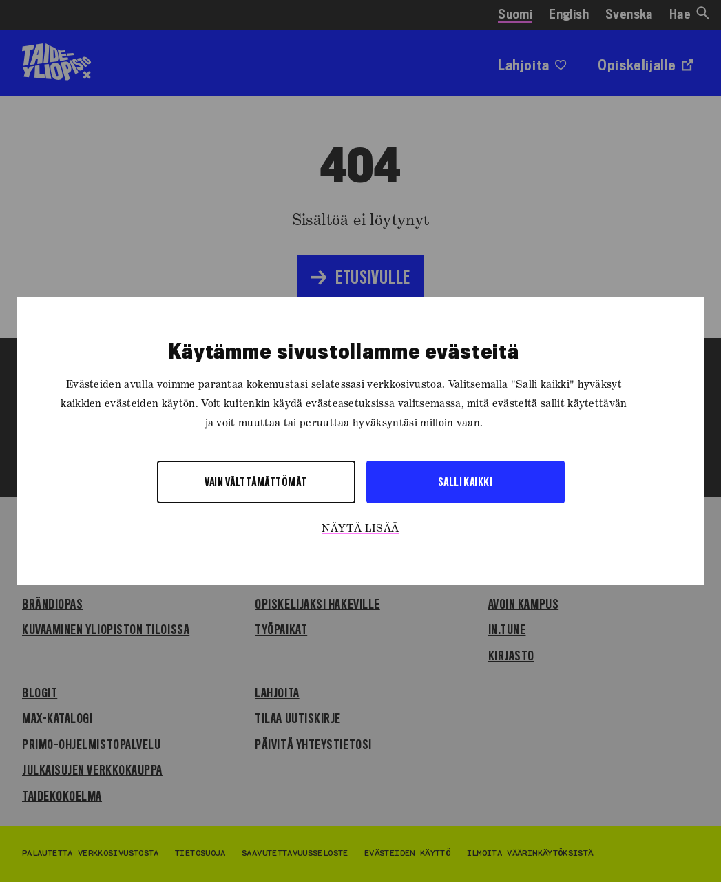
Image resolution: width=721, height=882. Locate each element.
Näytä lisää (360, 528)
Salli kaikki (465, 481)
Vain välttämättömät (255, 481)
